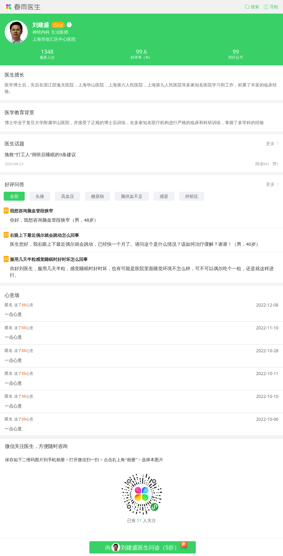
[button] (254, 7)
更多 (270, 143)
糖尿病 (97, 196)
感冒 (164, 196)
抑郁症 (191, 196)
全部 (14, 196)
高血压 (67, 196)
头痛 (39, 196)
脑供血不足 (132, 196)
